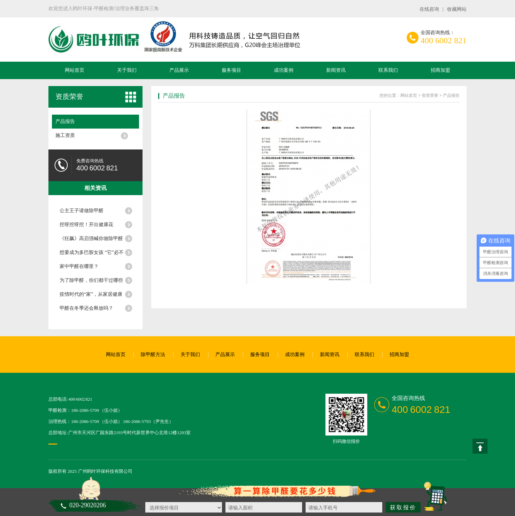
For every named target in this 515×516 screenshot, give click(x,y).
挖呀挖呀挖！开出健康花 (86, 224)
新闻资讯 (336, 70)
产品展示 (179, 70)
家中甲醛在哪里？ (79, 266)
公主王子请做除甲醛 (81, 210)
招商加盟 (440, 70)
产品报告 (65, 121)
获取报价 (403, 507)
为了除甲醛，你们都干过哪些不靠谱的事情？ (91, 282)
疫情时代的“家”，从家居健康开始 (91, 296)
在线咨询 (429, 9)
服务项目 (231, 70)
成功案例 (283, 70)
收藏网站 (457, 9)
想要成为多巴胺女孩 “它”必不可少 (92, 255)
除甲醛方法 (153, 354)
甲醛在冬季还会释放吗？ (86, 308)
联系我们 (388, 70)
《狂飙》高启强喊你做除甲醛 (91, 238)
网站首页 (74, 70)
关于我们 (127, 70)
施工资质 (65, 135)
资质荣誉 (69, 96)
